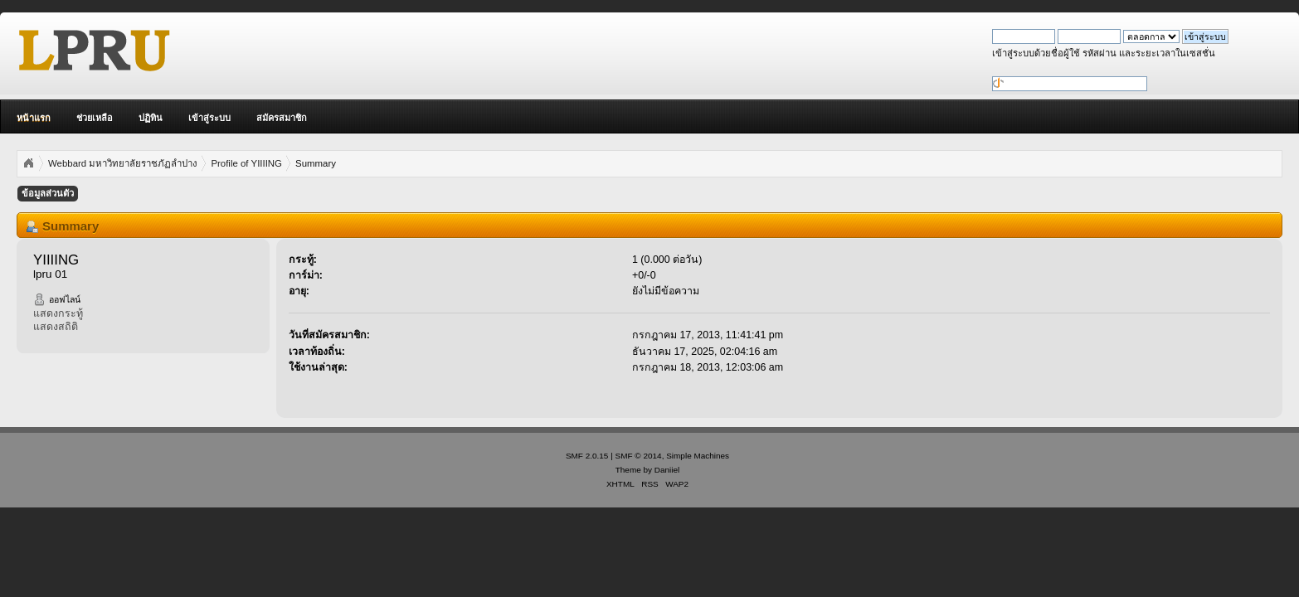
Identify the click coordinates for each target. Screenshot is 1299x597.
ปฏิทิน (151, 118)
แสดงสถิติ (55, 326)
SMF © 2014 (638, 455)
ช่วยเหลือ (94, 118)
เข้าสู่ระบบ (209, 118)
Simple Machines (697, 455)
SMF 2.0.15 (587, 455)
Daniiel (666, 469)
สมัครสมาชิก (281, 118)
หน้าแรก (34, 118)
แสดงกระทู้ (58, 313)
